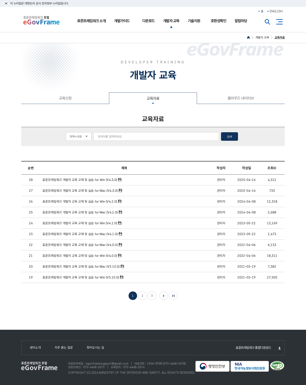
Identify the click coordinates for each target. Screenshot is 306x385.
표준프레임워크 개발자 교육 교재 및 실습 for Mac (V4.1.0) (80, 234)
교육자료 (280, 37)
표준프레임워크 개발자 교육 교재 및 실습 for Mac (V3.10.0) (81, 267)
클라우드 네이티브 (241, 98)
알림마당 (241, 20)
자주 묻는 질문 (64, 347)
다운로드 (148, 20)
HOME (248, 37)
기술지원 (194, 20)
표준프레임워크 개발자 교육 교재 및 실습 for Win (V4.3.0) (79, 180)
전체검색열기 (267, 22)
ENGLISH (276, 11)
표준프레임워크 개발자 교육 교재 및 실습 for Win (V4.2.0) (79, 201)
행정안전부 (213, 366)
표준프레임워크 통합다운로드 (253, 348)
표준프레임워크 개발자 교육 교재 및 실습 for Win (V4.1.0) (79, 223)
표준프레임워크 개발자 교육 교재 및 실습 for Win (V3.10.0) (80, 277)
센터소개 (35, 347)
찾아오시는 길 (95, 347)
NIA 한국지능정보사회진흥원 (250, 366)
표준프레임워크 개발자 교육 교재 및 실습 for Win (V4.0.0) (79, 256)
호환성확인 (218, 20)
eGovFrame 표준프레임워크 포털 (41, 21)
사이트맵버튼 (279, 22)
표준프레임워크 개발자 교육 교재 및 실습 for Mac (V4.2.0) (80, 212)
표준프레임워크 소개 (91, 20)
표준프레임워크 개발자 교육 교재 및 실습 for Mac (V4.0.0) (80, 245)
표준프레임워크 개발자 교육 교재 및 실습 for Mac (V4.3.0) (80, 191)
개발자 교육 (171, 20)
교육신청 (65, 98)
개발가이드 (122, 20)
